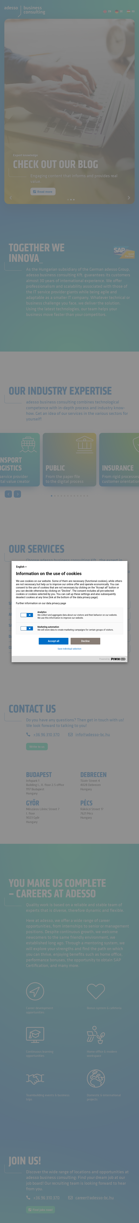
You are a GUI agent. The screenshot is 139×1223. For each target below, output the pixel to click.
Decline (85, 641)
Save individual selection (69, 649)
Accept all (53, 641)
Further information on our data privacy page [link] (41, 603)
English (21, 566)
